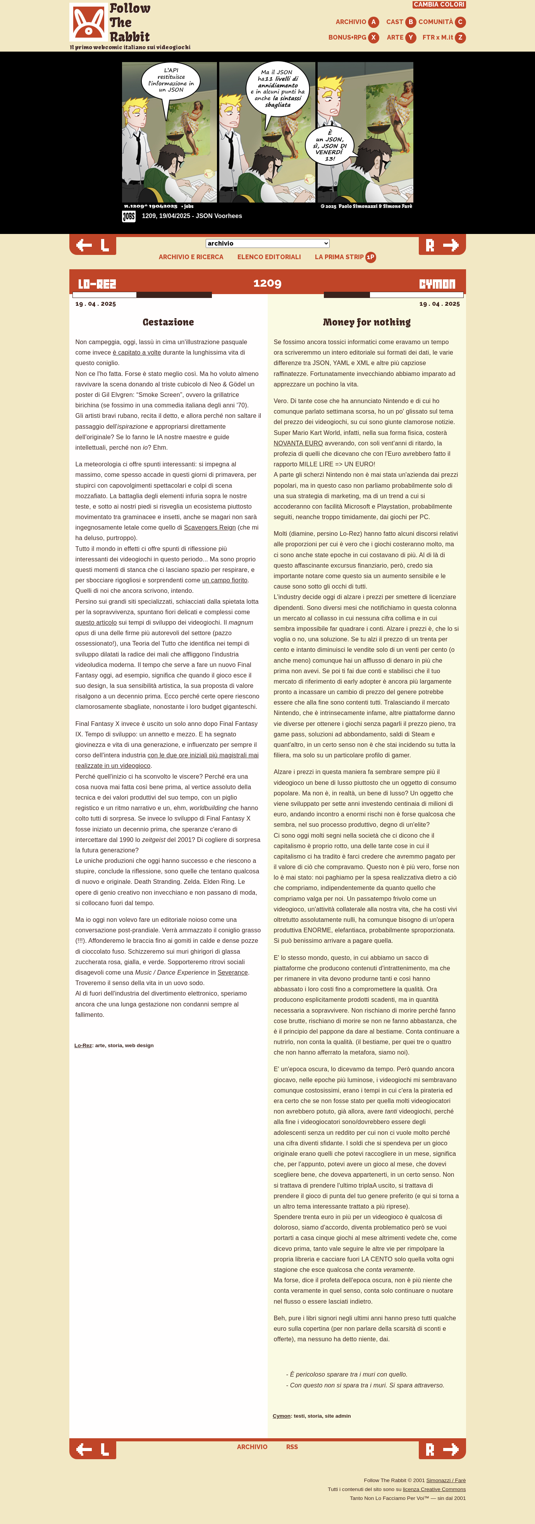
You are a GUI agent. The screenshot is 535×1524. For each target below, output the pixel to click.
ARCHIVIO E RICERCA (191, 257)
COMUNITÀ (442, 22)
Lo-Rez (83, 1045)
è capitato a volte (137, 352)
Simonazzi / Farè (446, 1480)
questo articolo (96, 622)
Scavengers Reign (210, 527)
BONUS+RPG (354, 37)
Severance (233, 972)
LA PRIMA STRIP (346, 257)
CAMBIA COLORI (439, 4)
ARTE (401, 37)
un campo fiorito (225, 580)
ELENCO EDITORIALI (269, 257)
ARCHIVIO (357, 22)
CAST (401, 22)
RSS (292, 1447)
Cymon (282, 1416)
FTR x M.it (444, 37)
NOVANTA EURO (298, 443)
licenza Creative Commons (434, 1489)
